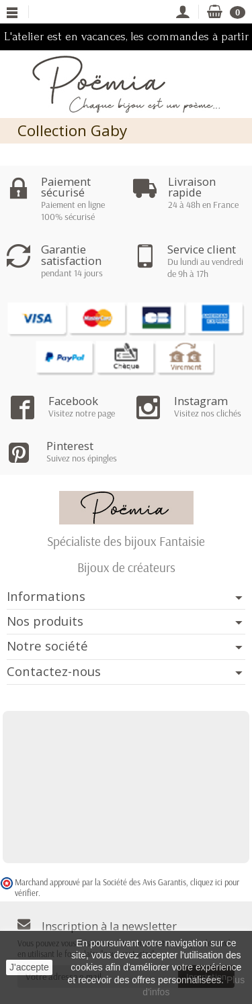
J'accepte (29, 967)
